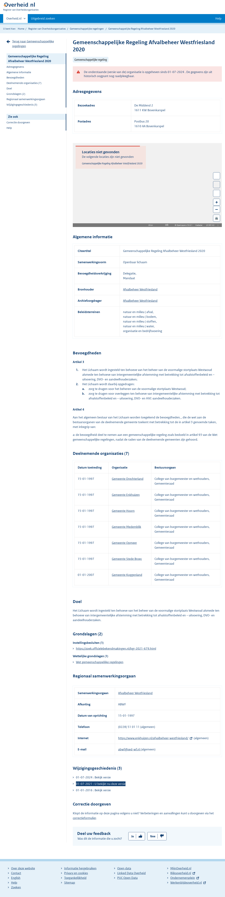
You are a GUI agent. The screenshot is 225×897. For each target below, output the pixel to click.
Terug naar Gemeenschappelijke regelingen (33, 43)
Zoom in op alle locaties (216, 193)
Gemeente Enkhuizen (126, 495)
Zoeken (16, 887)
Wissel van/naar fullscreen (216, 175)
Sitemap (69, 883)
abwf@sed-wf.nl (129, 749)
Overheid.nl (13, 19)
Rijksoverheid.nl (180, 873)
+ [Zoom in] (216, 202)
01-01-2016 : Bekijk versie (93, 790)
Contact (16, 873)
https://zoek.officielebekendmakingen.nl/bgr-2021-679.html (116, 648)
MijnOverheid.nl (180, 868)
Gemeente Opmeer (124, 543)
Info (166, 224)
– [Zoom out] (216, 209)
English (15, 878)
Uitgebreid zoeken (43, 18)
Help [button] (218, 18)
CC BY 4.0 (211, 225)
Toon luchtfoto (216, 185)
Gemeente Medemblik (126, 527)
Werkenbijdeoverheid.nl (186, 883)
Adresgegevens (15, 66)
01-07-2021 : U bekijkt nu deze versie (101, 784)
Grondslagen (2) (16, 94)
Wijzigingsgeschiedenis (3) (22, 104)
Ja (132, 836)
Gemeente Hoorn (123, 511)
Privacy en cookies (76, 873)
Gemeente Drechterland (127, 479)
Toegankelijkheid (75, 878)
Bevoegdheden (15, 77)
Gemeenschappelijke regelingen (87, 28)
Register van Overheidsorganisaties (47, 28)
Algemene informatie (19, 72)
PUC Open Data (127, 878)
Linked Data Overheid (131, 873)
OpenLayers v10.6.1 (185, 225)
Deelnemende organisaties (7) (24, 83)
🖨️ (216, 218)
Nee (152, 836)
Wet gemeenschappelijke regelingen (99, 662)
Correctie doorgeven (18, 122)
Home (21, 28)
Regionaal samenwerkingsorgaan (26, 99)
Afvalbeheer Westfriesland (140, 289)
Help (9, 128)
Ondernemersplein (182, 878)
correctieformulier (84, 818)
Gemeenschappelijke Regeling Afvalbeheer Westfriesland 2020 (29, 58)
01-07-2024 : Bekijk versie (93, 777)
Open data (124, 868)
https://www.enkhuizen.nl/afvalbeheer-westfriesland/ (153, 738)
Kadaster (199, 225)
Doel (9, 88)
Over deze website (23, 868)
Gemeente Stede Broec (127, 559)
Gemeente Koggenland (127, 575)
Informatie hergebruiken (80, 868)
